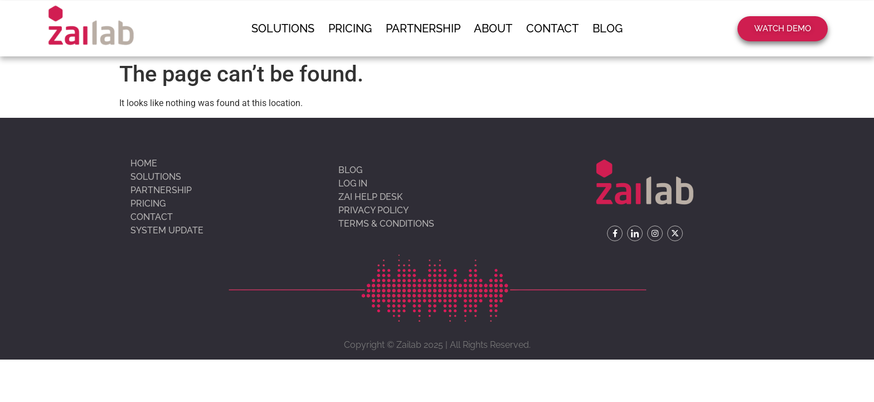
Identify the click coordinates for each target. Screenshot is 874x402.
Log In (352, 183)
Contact (548, 28)
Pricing (354, 28)
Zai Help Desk (370, 197)
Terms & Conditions (386, 223)
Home (143, 163)
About (492, 28)
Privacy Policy (373, 210)
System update (166, 230)
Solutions (289, 28)
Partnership (424, 28)
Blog (601, 28)
